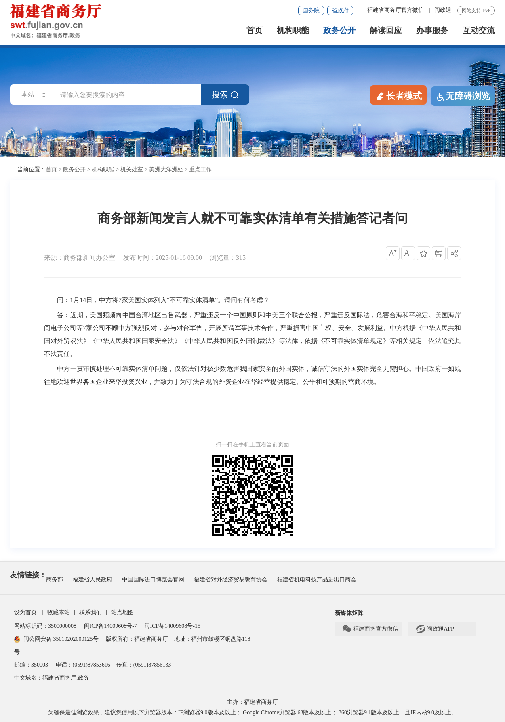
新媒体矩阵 (349, 613)
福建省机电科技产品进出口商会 (316, 580)
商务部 (54, 580)
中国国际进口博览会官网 (153, 580)
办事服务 (432, 30)
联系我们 (90, 612)
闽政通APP (434, 629)
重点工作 (200, 169)
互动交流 (479, 30)
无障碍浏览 (463, 96)
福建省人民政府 (92, 580)
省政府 (340, 10)
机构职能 (293, 30)
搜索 (225, 94)
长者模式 (398, 95)
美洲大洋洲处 (166, 169)
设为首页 (25, 612)
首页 (254, 30)
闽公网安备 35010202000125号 (56, 639)
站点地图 (122, 612)
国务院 (311, 10)
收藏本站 (58, 612)
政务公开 (339, 30)
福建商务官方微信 (370, 629)
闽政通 (442, 10)
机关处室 (131, 169)
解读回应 (386, 30)
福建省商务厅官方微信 (396, 10)
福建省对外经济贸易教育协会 (230, 580)
